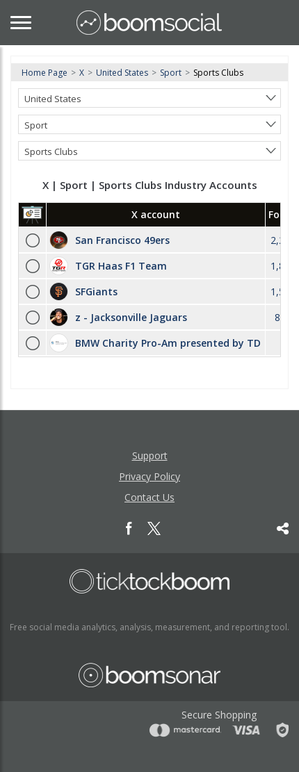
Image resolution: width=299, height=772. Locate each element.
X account (155, 214)
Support (150, 455)
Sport (170, 73)
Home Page (44, 73)
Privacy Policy (149, 476)
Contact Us (149, 497)
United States (122, 73)
